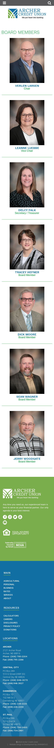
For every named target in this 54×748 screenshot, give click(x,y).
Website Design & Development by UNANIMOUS (29, 744)
